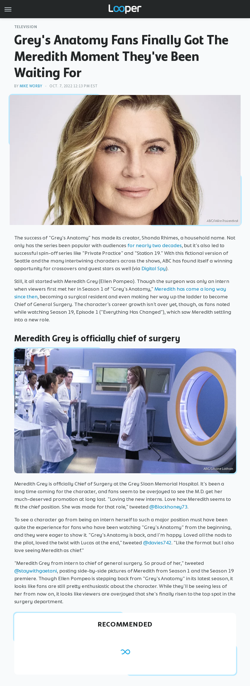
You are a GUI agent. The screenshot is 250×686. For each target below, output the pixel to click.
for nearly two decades (154, 245)
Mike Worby (31, 86)
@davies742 (157, 542)
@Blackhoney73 (168, 506)
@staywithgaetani (35, 570)
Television (25, 27)
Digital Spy (153, 268)
